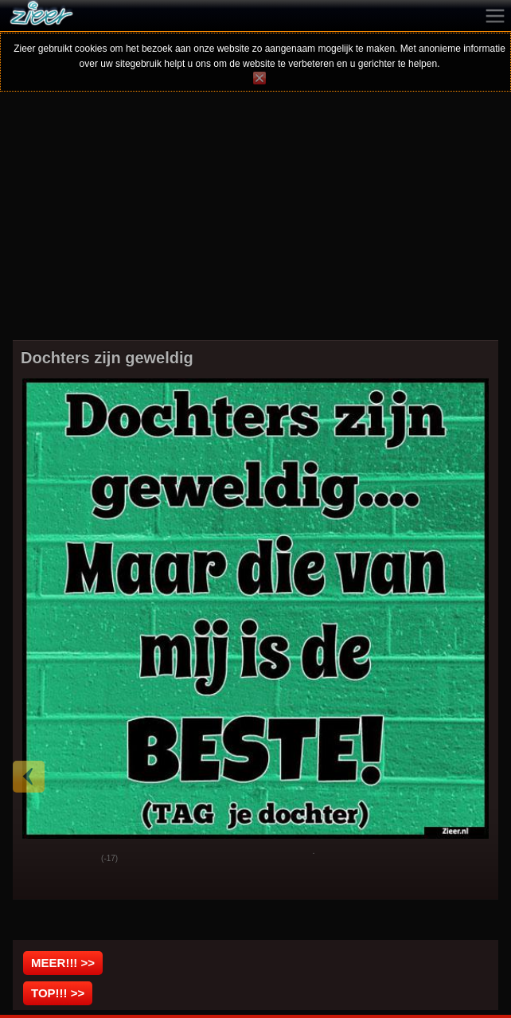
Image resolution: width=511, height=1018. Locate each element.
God (37, 859)
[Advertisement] (255, 226)
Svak (77, 859)
